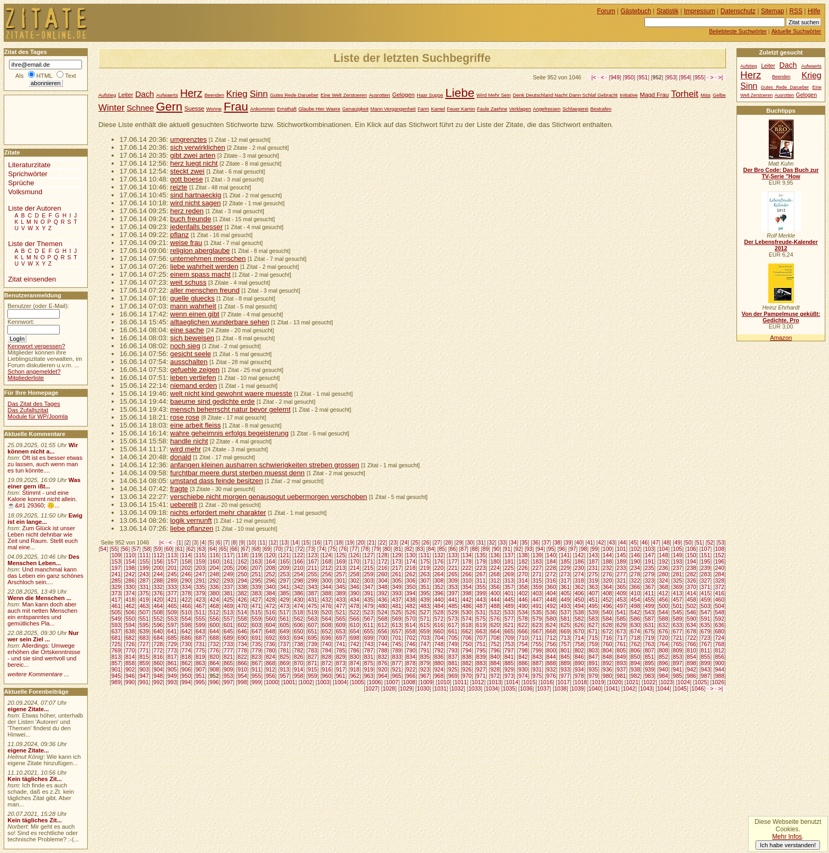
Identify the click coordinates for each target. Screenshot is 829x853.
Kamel (438, 109)
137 (509, 555)
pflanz (179, 235)
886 (523, 663)
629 (621, 625)
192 (663, 561)
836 (439, 657)
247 (200, 574)
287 (144, 580)
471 (256, 606)
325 (678, 580)
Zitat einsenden (32, 279)
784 (326, 650)
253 (284, 574)
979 (593, 676)
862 (186, 663)
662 (467, 631)
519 (312, 612)
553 (172, 618)
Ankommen (262, 109)
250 (242, 574)
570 (411, 618)
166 (298, 561)
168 (326, 561)
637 (116, 631)
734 (242, 644)
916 (326, 669)
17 (328, 542)
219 (425, 568)
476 (326, 606)
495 (593, 606)
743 (368, 644)
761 (621, 644)
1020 (615, 682)
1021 (632, 682)
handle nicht (189, 441)
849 (621, 657)
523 (368, 612)
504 (719, 606)
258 (355, 574)
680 (719, 631)
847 (593, 657)
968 (439, 676)
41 (590, 542)
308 (439, 580)
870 (298, 663)
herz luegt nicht (194, 163)
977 (565, 676)
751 (481, 644)
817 (172, 657)
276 (607, 574)
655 (368, 631)
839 (481, 657)
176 (439, 561)
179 (481, 561)
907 (200, 669)
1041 (612, 688)
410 (635, 593)
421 (172, 599)
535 (537, 612)
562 (298, 618)
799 (537, 650)
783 (312, 650)
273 (565, 574)
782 (298, 650)
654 (355, 631)
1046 (698, 688)
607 (312, 625)
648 (270, 631)
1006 (375, 682)
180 (495, 561)
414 (691, 593)
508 (158, 612)
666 (523, 631)
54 (103, 549)
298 (298, 580)
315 (537, 580)
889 (565, 663)
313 (509, 580)
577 (509, 618)
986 (691, 676)
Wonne (214, 109)
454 (635, 599)
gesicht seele (190, 354)
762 (635, 644)
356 (495, 587)
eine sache (187, 330)
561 (284, 618)
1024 (683, 682)
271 (537, 574)
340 (270, 587)
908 (214, 669)
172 (383, 561)
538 (579, 612)
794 (467, 650)
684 (158, 637)
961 (340, 676)
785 (340, 650)
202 (186, 568)
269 (509, 574)
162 (242, 561)
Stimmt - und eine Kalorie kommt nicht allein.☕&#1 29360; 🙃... (42, 499)
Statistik (668, 11)
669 (565, 631)
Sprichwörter (27, 174)
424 (214, 599)
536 (551, 612)
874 (355, 663)
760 (607, 644)
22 (383, 542)
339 (256, 587)
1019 (598, 682)
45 (634, 542)
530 (467, 612)
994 (186, 682)
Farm (423, 109)
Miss (706, 95)
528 (439, 612)
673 (621, 631)
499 (649, 606)
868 (270, 663)
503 (706, 606)
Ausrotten (379, 95)
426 (242, 599)
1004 (340, 682)
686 (186, 637)
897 (678, 663)
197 (116, 568)
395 (425, 593)
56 (125, 549)
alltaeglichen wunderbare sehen (219, 322)
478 (355, 606)
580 (551, 618)
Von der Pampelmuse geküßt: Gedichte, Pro (781, 317)
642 (186, 631)
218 (411, 568)
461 (116, 606)
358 (523, 587)
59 (158, 549)
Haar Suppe (430, 95)
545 (678, 612)
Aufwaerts (167, 95)
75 (332, 549)
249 (228, 574)
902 (130, 669)
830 (355, 657)
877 (397, 663)
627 (593, 625)
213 (340, 568)
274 (579, 574)
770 (130, 650)
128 (383, 555)
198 (130, 568)
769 (116, 650)
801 (565, 650)
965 (397, 676)
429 (284, 599)
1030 (423, 688)
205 (228, 568)
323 (649, 580)
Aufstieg (107, 95)
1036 (526, 688)
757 (565, 644)
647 (256, 631)
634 (691, 625)
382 (242, 593)
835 (425, 657)
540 (607, 612)
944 (719, 669)
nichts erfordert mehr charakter (218, 512)
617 (453, 625)
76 (343, 549)
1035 (509, 688)
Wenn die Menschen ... (39, 598)
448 (551, 599)
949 (615, 77)
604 (270, 625)
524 (383, 612)
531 (481, 612)
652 (326, 631)
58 (147, 549)
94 (540, 549)
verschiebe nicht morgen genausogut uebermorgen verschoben (268, 497)
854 (691, 657)
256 (326, 574)
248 (214, 574)
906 (186, 669)
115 (200, 555)
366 (635, 587)
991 (144, 682)
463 (144, 606)
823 (256, 657)
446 (523, 599)
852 (663, 657)
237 (678, 568)
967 (425, 676)
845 (565, 657)
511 (200, 612)
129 (397, 555)
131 (425, 555)
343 (312, 587)
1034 (491, 688)
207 (256, 568)
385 (284, 593)
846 (579, 657)
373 (116, 593)
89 (486, 549)
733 (228, 644)
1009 (426, 682)
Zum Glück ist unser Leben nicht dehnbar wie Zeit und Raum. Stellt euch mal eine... (42, 537)
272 (551, 574)
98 (584, 549)
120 (270, 555)
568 (383, 618)
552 (158, 618)
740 (326, 644)
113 (172, 555)
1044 (663, 688)
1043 (646, 688)
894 (635, 663)
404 (551, 593)
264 (439, 574)
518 (298, 612)
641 (172, 631)
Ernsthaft (287, 109)
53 (721, 542)
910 (242, 669)
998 (242, 682)
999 (256, 682)
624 (551, 625)
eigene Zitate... (28, 709)
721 (678, 637)
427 (256, 599)
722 (691, 637)
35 (524, 542)
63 (201, 549)
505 (116, 612)
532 (495, 612)
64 (212, 549)
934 (579, 669)
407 (593, 593)
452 (607, 599)
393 (397, 593)
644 (214, 631)
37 (547, 542)
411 (649, 593)
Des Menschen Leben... (43, 559)
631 (649, 625)
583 (593, 618)
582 (579, 618)
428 (270, 599)
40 (579, 542)
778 (242, 650)
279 (649, 574)
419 (144, 599)
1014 (512, 682)
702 (411, 637)
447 (537, 599)
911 (256, 669)
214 (355, 568)
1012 (478, 682)
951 (643, 77)
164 (270, 561)
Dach (144, 93)
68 (256, 549)
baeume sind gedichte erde (212, 401)
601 (228, 625)
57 (136, 549)
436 (383, 599)
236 (663, 568)
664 (495, 631)
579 (537, 618)
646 (242, 631)
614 (411, 625)
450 (579, 599)
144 (607, 555)
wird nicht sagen (195, 203)
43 (612, 542)
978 (579, 676)
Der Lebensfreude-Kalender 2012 (780, 245)
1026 (718, 682)
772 (158, 650)
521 (340, 612)
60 (169, 549)
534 (523, 612)
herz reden (187, 211)
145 (621, 555)
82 (409, 549)
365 (621, 587)
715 (593, 637)
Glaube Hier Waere (319, 109)
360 (551, 587)
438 (411, 599)
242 (130, 574)
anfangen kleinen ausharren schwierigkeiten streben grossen (265, 465)
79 (376, 549)
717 (621, 637)
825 (284, 657)
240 (719, 568)
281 (678, 574)
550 (130, 618)
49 (677, 542)
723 (706, 637)
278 (635, 574)
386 (298, 593)
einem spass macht (200, 274)
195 (706, 561)
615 (425, 625)
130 (411, 555)
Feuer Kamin (461, 109)
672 (607, 631)
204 (214, 568)
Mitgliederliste (25, 378)
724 (719, 637)
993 (172, 682)
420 (158, 599)
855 (706, 657)
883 (481, 663)
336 (214, 587)
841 (509, 657)
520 (326, 612)
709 (509, 637)
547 (706, 612)
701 (397, 637)
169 (340, 561)
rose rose (184, 417)
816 (158, 657)
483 (425, 606)
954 (685, 77)
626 (579, 625)
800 (551, 650)
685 (172, 637)
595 (144, 625)
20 (360, 542)
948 (158, 676)
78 (365, 549)
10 (251, 542)
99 (595, 549)
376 (158, 593)
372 (719, 587)
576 (495, 618)
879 (425, 663)
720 (663, 637)
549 (116, 618)
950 (629, 77)
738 (298, 644)
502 (691, 606)
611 (368, 625)
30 (470, 542)
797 (509, 650)
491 (537, 606)
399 (481, 593)
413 (678, 593)
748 (439, 644)
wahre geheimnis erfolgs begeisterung (229, 433)
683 (144, 637)
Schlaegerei (575, 109)
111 (144, 555)
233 (621, 568)
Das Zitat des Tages (33, 404)
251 (256, 574)
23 (393, 542)
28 (448, 542)
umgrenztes (188, 139)
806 (635, 650)
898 (691, 663)
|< (594, 77)
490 (523, 606)
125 (340, 555)
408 (607, 593)
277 (621, 574)
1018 (581, 682)
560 (270, 618)
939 (649, 669)
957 (284, 676)
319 (593, 580)
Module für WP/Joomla (37, 416)
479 (368, 606)
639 (144, 631)
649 (284, 631)
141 (565, 555)
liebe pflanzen (192, 528)
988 (719, 676)
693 (284, 637)
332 (158, 587)
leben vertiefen (193, 378)
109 (116, 555)
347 (368, 587)
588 (663, 618)
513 (228, 612)
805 (621, 650)
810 (691, 650)
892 (607, 663)
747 (425, 644)
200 (158, 568)
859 (144, 663)
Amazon (780, 337)
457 (678, 599)
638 (130, 631)
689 (228, 637)
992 (158, 682)
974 (523, 676)
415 (706, 593)
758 (579, 644)
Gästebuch (636, 11)
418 (130, 599)
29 (459, 542)
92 (518, 549)
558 (242, 618)
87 (463, 549)
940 (663, 669)
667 (537, 631)
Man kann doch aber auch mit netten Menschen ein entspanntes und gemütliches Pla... (42, 614)
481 (397, 606)
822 (242, 657)
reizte (178, 187)
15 (306, 542)
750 (467, 644)
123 (312, 555)
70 (278, 549)
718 (635, 637)
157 (172, 561)
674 (635, 631)
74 (322, 549)
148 (663, 555)
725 (116, 644)
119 (256, 555)
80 (387, 549)
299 (312, 580)
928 (495, 669)
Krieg (236, 93)
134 (467, 555)
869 (284, 663)
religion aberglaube (200, 251)
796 (495, 650)
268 (495, 574)
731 (200, 644)
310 (467, 580)
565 (340, 618)
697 (340, 637)
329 (116, 587)
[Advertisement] (36, 119)
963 (368, 676)
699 (368, 637)
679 (706, 631)
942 (691, 669)
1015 (529, 682)
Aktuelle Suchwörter (796, 31)
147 (649, 555)
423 (200, 599)
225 (509, 568)
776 (214, 650)
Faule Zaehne (492, 109)
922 (411, 669)
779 (256, 650)
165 (284, 561)
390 (355, 593)
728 (158, 644)
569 (397, 618)
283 (706, 574)
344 (326, 587)
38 (557, 542)
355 (481, 587)
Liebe (459, 92)
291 (200, 580)
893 (621, 663)
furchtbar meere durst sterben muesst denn (237, 473)
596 (158, 625)
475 (312, 606)
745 (397, 644)
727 (144, 644)
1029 (406, 688)
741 (340, 644)
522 (355, 612)
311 (481, 580)
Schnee (140, 107)
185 (565, 561)
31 (481, 542)
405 (565, 593)
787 (368, 650)
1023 (666, 682)
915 (312, 669)
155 (144, 561)
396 (439, 593)
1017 (563, 682)
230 (579, 568)
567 (368, 618)
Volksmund (25, 192)
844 (551, 657)
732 (214, 644)
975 (537, 676)
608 (326, 625)
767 (706, 644)
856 (719, 657)
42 (601, 542)
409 (621, 593)
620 (495, 625)
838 (467, 657)
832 (383, 657)
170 (355, 561)
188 (607, 561)
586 (635, 618)
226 (523, 568)
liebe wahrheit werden (204, 266)
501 (678, 606)
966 (411, 676)
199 (144, 568)
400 (495, 593)
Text (70, 75)
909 (228, 669)
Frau (236, 106)
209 (284, 568)
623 (537, 625)
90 (496, 549)
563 (312, 618)
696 (326, 637)
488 (495, 606)
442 (467, 599)
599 (200, 625)
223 (481, 568)
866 (242, 663)
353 (453, 587)
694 (298, 637)
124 (326, 555)
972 (495, 676)
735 (256, 644)
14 (295, 542)
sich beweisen (192, 338)
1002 (306, 682)
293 (228, 580)
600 (214, 625)
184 (551, 561)
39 (568, 542)
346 (355, 587)
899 (706, 663)
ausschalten (189, 362)
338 (242, 587)
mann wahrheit (193, 306)
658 (411, 631)
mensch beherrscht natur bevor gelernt (230, 409)
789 (397, 650)
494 (579, 606)
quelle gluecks (192, 298)
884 (495, 663)
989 (116, 682)
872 (326, 663)
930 (523, 669)
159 (200, 561)
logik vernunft (191, 520)
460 (719, 599)
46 (644, 542)
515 (256, 612)
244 (158, 574)
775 (200, 650)
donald (180, 457)
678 (691, 631)
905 (172, 669)
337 (228, 587)
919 (368, 669)
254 (298, 574)
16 (317, 542)
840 (495, 657)
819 (200, 657)
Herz (191, 93)
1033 (474, 688)
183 (537, 561)
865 (228, 663)
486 (467, 606)
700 (383, 637)
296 (270, 580)
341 (284, 587)
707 (481, 637)
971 (481, 676)
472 (270, 606)
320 (607, 580)
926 (467, 669)
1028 (389, 688)
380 (214, 593)
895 (649, 663)
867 (256, 663)
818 (186, 657)
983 (649, 676)
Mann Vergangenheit (393, 109)
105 (678, 549)
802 (579, 650)
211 (312, 568)
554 (186, 618)
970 (467, 676)
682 (130, 637)
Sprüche (21, 183)
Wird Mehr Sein (493, 95)
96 (562, 549)
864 (214, 663)
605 (284, 625)
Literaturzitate (29, 165)
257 (340, 574)
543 (649, 612)
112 (158, 555)
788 (383, 650)
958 (298, 676)
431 (312, 599)
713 (565, 637)
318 (579, 580)
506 (130, 612)
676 (663, 631)
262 (411, 574)
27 (437, 542)
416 (719, 593)
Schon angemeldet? (33, 371)
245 (172, 574)
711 (537, 637)
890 (579, 663)
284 (719, 574)
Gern (169, 106)
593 (116, 625)
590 (691, 618)
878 (411, 663)
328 (719, 580)
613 (397, 625)
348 (383, 587)
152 (719, 555)
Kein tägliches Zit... (34, 779)
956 (270, 676)
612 (383, 625)
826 (298, 657)
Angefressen (546, 109)
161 (228, 561)
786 (355, 650)
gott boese (186, 179)
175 (425, 561)
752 (495, 644)
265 (453, 574)
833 (397, 657)
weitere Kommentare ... (38, 674)
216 (383, 568)
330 (130, 587)
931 (537, 669)
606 (298, 625)
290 (186, 580)
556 (214, 618)
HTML (44, 75)
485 (453, 606)
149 (678, 555)
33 (503, 542)
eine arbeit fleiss (195, 425)
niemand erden (193, 385)
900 (719, 663)
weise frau (186, 243)
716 (607, 637)
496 (607, 606)
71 (289, 549)
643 (200, 631)
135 (481, 555)
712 (551, 637)
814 (130, 657)
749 (453, 644)
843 (537, 657)
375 (144, 593)
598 (186, 625)
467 (200, 606)
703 (425, 637)
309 (453, 580)
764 (663, 644)
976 (551, 676)
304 (383, 580)
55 (114, 549)
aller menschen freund (205, 290)
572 (439, 618)
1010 (443, 682)
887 (537, 663)
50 (688, 542)
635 (706, 625)
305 (397, 580)
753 (509, 644)
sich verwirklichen (197, 147)
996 (214, 682)
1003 (323, 682)
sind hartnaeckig (196, 195)
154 (130, 561)
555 (200, 618)
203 (200, 568)
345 (340, 587)
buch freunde (190, 219)
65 (223, 549)
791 (425, 650)
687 (200, 637)
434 (355, 599)
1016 (546, 682)
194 (691, 561)
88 (475, 549)
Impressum (699, 11)
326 (691, 580)
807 (649, 650)
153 (116, 561)
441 (453, 599)
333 (172, 587)
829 (340, 657)
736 (270, 644)
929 (509, 669)
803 (593, 650)
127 (368, 555)
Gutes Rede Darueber (294, 95)
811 (706, 650)
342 (298, 587)
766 (691, 644)
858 (130, 663)
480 (383, 606)
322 (635, 580)
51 (699, 542)
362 (579, 587)
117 (228, 555)
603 (256, 625)
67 (245, 549)
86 (453, 549)
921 (397, 669)
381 (228, 593)
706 (467, 637)
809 (678, 650)
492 (551, 606)
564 (326, 618)
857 (116, 663)
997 (228, 682)
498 (635, 606)
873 (340, 663)
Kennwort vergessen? (36, 346)
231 (593, 568)
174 (411, 561)
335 (200, 587)
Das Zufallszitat (27, 410)
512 (214, 612)
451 (593, 599)
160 (214, 561)
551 (144, 618)
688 (214, 637)
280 (663, 574)
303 (368, 580)
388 (326, 593)
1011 (460, 682)
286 (130, 580)
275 (593, 574)
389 (340, 593)
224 (495, 568)
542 (635, 612)
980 (607, 676)
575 (481, 618)
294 (242, 580)
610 (355, 625)
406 (579, 593)
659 (425, 631)
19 (350, 542)
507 (144, 612)
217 (397, 568)
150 (691, 555)
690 (242, 637)
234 (635, 568)
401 (509, 593)
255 (312, 574)
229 (565, 568)
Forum (606, 11)
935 (593, 669)
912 (270, 669)
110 (130, 555)
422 (186, 599)
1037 (543, 688)
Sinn (259, 93)
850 (635, 657)
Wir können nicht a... (42, 448)
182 (523, 561)
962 (355, 676)
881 (453, 663)
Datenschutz (738, 11)
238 (691, 568)
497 (621, 606)
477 (340, 606)
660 (439, 631)
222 (467, 568)
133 (453, 555)
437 (397, 599)
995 (200, 682)
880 (439, 663)
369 (678, 587)
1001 (289, 682)
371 (706, 587)
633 (678, 625)
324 (663, 580)
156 (158, 561)
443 (481, 599)
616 (439, 625)
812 (719, 650)
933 (565, 669)
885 (509, 663)
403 (537, 593)
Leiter (125, 95)
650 (298, 631)
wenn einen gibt (194, 314)
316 (551, 580)
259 (368, 574)
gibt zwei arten (193, 155)
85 (442, 549)
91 (507, 549)
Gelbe (719, 95)
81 (398, 549)
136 (495, 555)
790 (411, 650)
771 (144, 650)
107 (706, 549)
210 (298, 568)
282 (691, 574)
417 (116, 599)
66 (234, 549)
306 (411, 580)
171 (368, 561)
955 (699, 77)
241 (116, 574)
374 (130, 593)
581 (565, 618)
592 (719, 618)
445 (509, 599)
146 (635, 555)
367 (649, 587)
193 (678, 561)
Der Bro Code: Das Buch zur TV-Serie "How (781, 173)
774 (186, 650)
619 (481, 625)
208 (270, 568)
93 (529, 549)
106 (691, 549)
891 (593, 663)
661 (453, 631)
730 (186, 644)
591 (706, 618)
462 (130, 606)
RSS (796, 11)
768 (719, 644)
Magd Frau (654, 95)
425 (228, 599)
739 (312, 644)
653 (340, 631)
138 (523, 555)
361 (565, 587)
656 (383, 631)
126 (355, 555)
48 (667, 542)
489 (509, 606)
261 (397, 574)
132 (439, 555)
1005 (358, 682)
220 (439, 568)
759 (593, 644)
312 (495, 580)
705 (453, 637)
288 (158, 580)
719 (649, 637)
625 (565, 625)
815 (144, 657)
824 (270, 657)
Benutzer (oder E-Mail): (38, 306)
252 (270, 574)
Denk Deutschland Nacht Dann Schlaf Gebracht (565, 95)
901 (116, 669)
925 (453, 669)
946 (130, 676)
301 (340, 580)
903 (144, 669)
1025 (701, 682)
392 (383, 593)
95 (551, 549)
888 (551, 663)
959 (312, 676)
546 (691, 612)
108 (719, 549)
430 (298, 599)
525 (397, 612)
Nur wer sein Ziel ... (43, 636)
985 (678, 676)
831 (368, 657)
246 (186, 574)
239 (706, 568)
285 (116, 580)
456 (663, 599)
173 (397, 561)
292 (214, 580)
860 (158, 663)
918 (355, 669)
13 (284, 542)
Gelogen (403, 95)
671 (593, 631)
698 (355, 637)
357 (509, 587)
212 (326, 568)
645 (228, 631)
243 (144, 574)
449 (565, 599)
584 (607, 618)
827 (312, 657)
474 (298, 606)
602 (242, 625)
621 (509, 625)
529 (453, 612)
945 (116, 676)
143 (593, 555)
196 (719, 561)
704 (439, 637)
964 (383, 676)
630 (635, 625)
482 (411, 606)
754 (523, 644)
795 (481, 650)
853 (678, 657)
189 (621, 561)
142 (579, 555)
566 (355, 618)
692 (270, 637)
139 (537, 555)
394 (411, 593)
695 (312, 637)
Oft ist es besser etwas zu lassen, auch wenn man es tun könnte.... (44, 464)
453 (621, 599)
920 (383, 669)
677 (678, 631)
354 (467, 587)
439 (425, 599)
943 (706, 669)
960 (326, 676)
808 (663, 650)
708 (495, 637)
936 (607, 669)
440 (439, 599)
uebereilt (183, 505)
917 (340, 669)
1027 (371, 688)
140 (551, 555)
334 (186, 587)
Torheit (684, 93)
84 (431, 549)
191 (649, 561)
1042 (629, 688)
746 (411, 644)
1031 (440, 688)
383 (256, 593)
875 (368, 663)
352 (439, 587)
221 (453, 568)
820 (214, 657)
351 (425, 587)
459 (706, 599)
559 (256, 618)
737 (284, 644)
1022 (649, 682)
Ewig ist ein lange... (44, 518)
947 (144, 676)
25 (415, 542)
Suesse (195, 108)
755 (537, 644)
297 (284, 580)
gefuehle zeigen (195, 370)
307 (425, 580)
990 (130, 682)
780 (270, 650)
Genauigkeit (355, 109)
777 (228, 650)
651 (312, 631)
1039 (578, 688)
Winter (111, 107)
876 (383, 663)
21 (372, 542)
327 (706, 580)
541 (621, 612)
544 (663, 612)
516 (270, 612)
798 (523, 650)
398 (467, 593)
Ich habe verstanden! (788, 845)
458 (691, 599)
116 (214, 555)
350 (411, 587)
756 (551, 644)
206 (242, 568)
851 (649, 657)
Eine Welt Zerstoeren (343, 95)
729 (172, 644)
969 (453, 676)
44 (623, 542)
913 (284, 669)
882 (467, 663)
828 (326, 657)
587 (649, 618)
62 (191, 549)
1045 (680, 688)
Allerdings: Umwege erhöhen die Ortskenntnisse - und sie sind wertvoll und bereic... (43, 655)
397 (453, 593)
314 (523, 580)
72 (300, 549)
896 (663, 663)
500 (663, 606)
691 (256, 637)
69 (267, 549)
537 (565, 612)
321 (621, 580)
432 (326, 599)
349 (397, 587)
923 (425, 669)
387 (312, 593)
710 (523, 637)
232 (607, 568)
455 (649, 599)
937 (621, 669)
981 (621, 676)
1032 (457, 688)
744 (383, 644)
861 (172, 663)
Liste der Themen (35, 244)
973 (509, 676)
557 (228, 618)
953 (671, 77)
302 (355, 580)
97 (573, 549)
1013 (495, 682)
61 (180, 549)
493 (565, 606)
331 (144, 587)
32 (492, 542)
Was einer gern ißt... (43, 483)
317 (565, 580)
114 (186, 555)
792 (439, 650)
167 (312, 561)
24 (404, 542)
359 (537, 587)
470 (242, 606)
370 (691, 587)
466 (186, 606)
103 (649, 549)
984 (663, 676)
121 (284, 555)
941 (678, 669)
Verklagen (520, 109)
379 (200, 593)
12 (273, 542)
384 (270, 593)
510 (186, 612)
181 (509, 561)
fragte (179, 489)
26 (426, 542)
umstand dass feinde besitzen (216, 481)
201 (172, 568)
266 (467, 574)
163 (256, 561)
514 (242, 612)
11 (262, 542)
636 (719, 625)
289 (172, 580)
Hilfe (814, 11)
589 (678, 618)
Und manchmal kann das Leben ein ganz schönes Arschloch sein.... (45, 575)
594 (130, 625)
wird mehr (185, 449)
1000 (271, 682)
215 (368, 568)
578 (523, 618)
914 (298, 669)
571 (425, 618)
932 (551, 669)
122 (298, 555)
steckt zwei (187, 171)
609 (340, 625)
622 (523, 625)
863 (200, 663)
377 (172, 593)
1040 (594, 688)
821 (228, 657)
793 (453, 650)
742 (355, 644)
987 (706, 676)
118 (242, 555)
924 (439, 669)
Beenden (214, 95)
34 (514, 542)
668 (551, 631)
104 (663, 549)
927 (481, 669)
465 (172, 606)
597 (172, 625)
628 (607, 625)
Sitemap (772, 11)
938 (635, 669)
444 (495, 599)
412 (663, 593)
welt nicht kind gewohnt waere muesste (231, 393)
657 (397, 631)
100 (607, 549)
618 (467, 625)
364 (607, 587)
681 (116, 637)
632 (663, 625)
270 (523, 574)
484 (439, 606)
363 (593, 587)
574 (467, 618)
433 (340, 599)
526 (411, 612)
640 (158, 631)
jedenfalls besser (196, 227)
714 (579, 637)
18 (339, 542)
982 (635, 676)
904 (158, 669)
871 (312, 663)
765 (678, 644)
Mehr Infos (787, 836)
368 (663, 587)
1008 (409, 682)
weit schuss (188, 282)
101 (621, 549)
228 (551, 568)
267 (481, 574)
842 (523, 657)
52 (710, 542)
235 (649, 568)
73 (311, 549)
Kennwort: (20, 322)
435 (368, 599)
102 (635, 549)
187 (593, 561)
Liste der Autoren (34, 208)
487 (481, 606)
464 (158, 606)
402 (523, 593)
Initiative (629, 95)
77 (355, 549)
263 (425, 574)
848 (607, 657)
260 (383, 574)
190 (635, 561)
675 (649, 631)
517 (284, 612)
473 (284, 606)
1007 (392, 682)
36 (535, 542)
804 (607, 650)
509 (172, 612)
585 (621, 618)
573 (453, 618)
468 (214, 606)
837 (453, 657)
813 (116, 657)
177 (453, 561)
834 (411, 657)
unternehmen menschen (208, 258)
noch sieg (185, 346)
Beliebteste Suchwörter (738, 31)
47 (655, 542)
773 (172, 650)
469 (228, 606)
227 (537, 568)
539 (593, 612)
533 (509, 612)
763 (649, 644)
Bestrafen (601, 109)
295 (256, 580)
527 (425, 612)
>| (720, 77)
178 (467, 561)
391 (368, 593)
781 (284, 650)
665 (509, 631)
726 (130, 644)
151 (706, 555)
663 (481, 631)
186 (579, 561)
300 (326, 580)
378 (186, 593)
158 (186, 561)
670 (579, 631)
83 (420, 549)
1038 (560, 688)
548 (719, 612)
